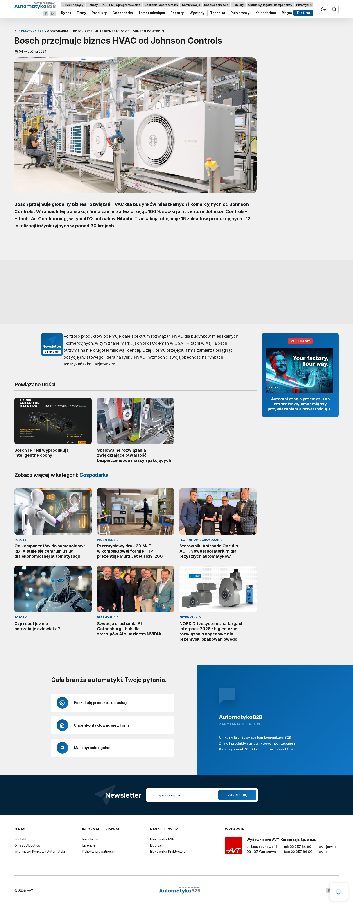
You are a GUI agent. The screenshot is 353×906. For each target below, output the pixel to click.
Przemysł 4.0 (305, 5)
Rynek (66, 13)
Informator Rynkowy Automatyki (39, 851)
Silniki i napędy (73, 5)
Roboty (93, 5)
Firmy (81, 13)
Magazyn (289, 13)
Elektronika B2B (162, 839)
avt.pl (323, 851)
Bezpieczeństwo (216, 5)
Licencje (88, 845)
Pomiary (238, 5)
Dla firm (303, 13)
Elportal (156, 845)
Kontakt (20, 839)
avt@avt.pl (328, 847)
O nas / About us (27, 845)
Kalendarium (265, 13)
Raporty (177, 13)
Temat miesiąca (151, 13)
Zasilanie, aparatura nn (161, 5)
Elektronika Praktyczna (168, 851)
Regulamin (90, 839)
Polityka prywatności (98, 851)
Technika (217, 13)
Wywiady (197, 13)
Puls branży (240, 13)
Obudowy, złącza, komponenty (270, 5)
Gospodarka (123, 13)
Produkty (99, 13)
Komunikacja (191, 5)
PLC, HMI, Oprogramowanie (121, 5)
